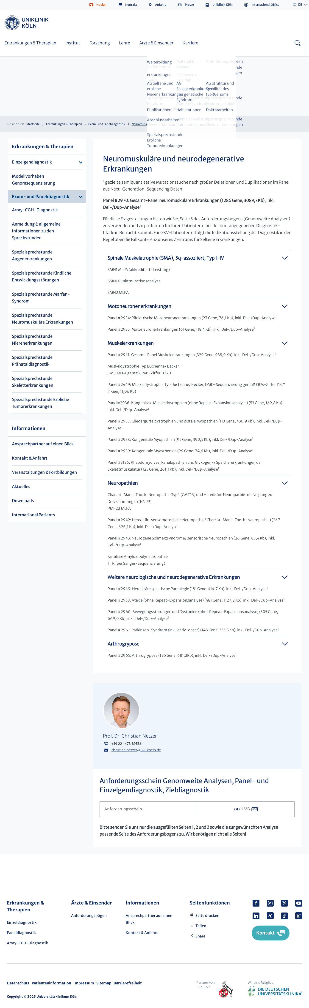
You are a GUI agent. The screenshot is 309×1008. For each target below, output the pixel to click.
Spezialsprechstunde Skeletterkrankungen (32, 382)
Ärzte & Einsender (156, 43)
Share (200, 936)
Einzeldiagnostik (21, 922)
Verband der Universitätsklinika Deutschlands (275, 992)
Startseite (33, 124)
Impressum (83, 983)
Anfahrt (160, 5)
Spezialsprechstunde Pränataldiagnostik (32, 361)
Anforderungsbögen (89, 915)
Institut (72, 43)
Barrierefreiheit (128, 983)
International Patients (33, 515)
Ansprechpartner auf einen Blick (43, 444)
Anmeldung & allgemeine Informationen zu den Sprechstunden (36, 230)
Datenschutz (18, 983)
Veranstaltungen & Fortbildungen (44, 472)
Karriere (190, 43)
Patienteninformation (51, 983)
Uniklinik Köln (222, 5)
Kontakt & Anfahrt (29, 458)
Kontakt (131, 5)
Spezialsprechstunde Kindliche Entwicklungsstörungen (41, 276)
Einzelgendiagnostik (32, 162)
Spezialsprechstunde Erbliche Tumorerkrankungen (40, 403)
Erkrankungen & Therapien (30, 43)
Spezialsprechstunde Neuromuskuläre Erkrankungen (42, 319)
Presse (189, 5)
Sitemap (103, 983)
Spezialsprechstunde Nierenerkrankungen (32, 340)
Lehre (124, 43)
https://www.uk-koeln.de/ (27, 22)
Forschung (99, 43)
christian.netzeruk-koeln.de (136, 750)
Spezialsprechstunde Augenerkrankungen (32, 255)
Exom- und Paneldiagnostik (106, 124)
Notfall (101, 5)
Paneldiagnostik (21, 932)
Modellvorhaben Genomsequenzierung (33, 180)
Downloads (23, 500)
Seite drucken (207, 915)
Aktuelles (21, 486)
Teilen (200, 926)
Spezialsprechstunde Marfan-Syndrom (41, 298)
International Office (265, 5)
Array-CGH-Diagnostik (35, 209)
